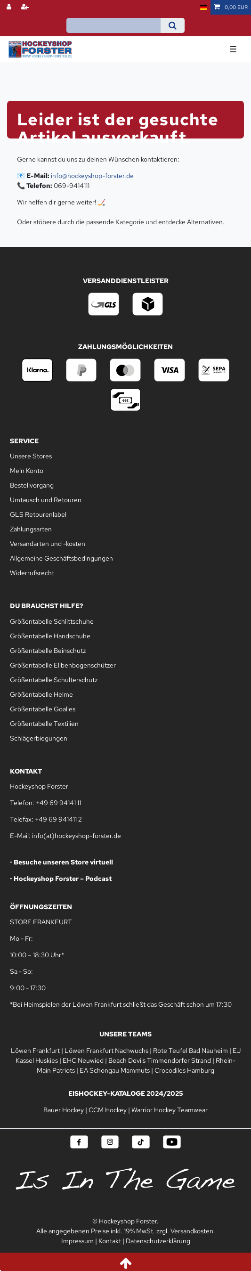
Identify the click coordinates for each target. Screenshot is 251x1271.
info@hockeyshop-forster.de (92, 175)
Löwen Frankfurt (35, 1050)
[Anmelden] (9, 7)
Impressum (77, 1241)
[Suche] (173, 25)
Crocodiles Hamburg (184, 1070)
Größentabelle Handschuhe (50, 636)
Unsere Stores (31, 456)
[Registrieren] (26, 7)
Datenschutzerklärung (158, 1241)
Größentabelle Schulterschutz (53, 680)
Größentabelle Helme (41, 694)
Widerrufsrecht (32, 573)
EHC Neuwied (83, 1060)
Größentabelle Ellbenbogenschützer (63, 665)
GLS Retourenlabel (38, 514)
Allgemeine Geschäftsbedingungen (61, 558)
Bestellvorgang (32, 485)
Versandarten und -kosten (47, 543)
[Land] (204, 7)
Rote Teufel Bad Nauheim (190, 1050)
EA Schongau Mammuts (115, 1070)
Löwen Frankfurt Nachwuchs (106, 1050)
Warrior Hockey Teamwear (169, 1110)
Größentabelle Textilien (44, 723)
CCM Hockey (108, 1110)
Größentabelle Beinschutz (48, 650)
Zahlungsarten (31, 529)
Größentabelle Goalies (42, 709)
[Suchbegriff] (113, 25)
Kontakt (109, 1241)
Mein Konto (26, 470)
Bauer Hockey (63, 1110)
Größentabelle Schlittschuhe (52, 621)
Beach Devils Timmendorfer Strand (159, 1060)
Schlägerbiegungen (38, 738)
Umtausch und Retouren (45, 500)
